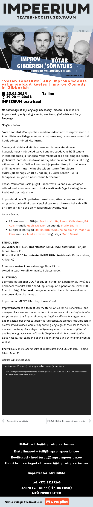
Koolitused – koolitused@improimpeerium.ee (46, 457)
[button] (46, 26)
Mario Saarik (69, 225)
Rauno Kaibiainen (71, 221)
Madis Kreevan (36, 225)
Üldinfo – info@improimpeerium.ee (46, 444)
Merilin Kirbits (49, 221)
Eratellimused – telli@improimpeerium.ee (46, 451)
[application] (46, 389)
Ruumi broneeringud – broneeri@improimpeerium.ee (46, 463)
